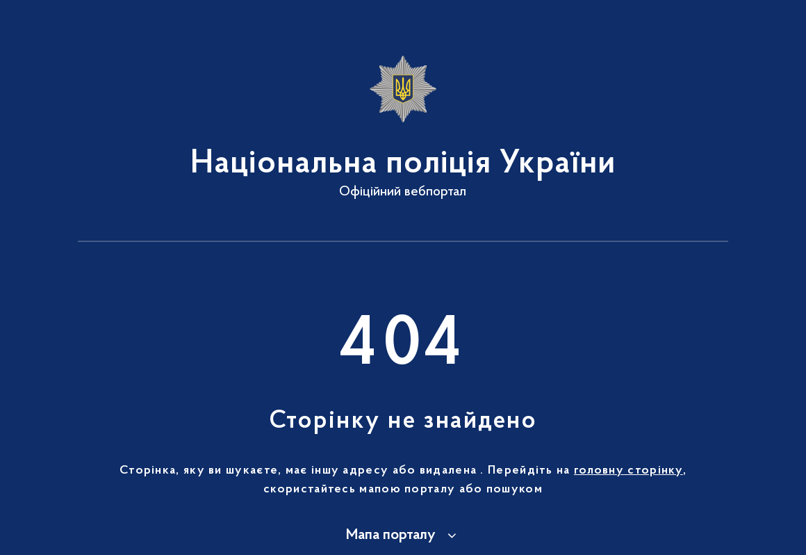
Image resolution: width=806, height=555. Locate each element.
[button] (403, 535)
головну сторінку (628, 471)
